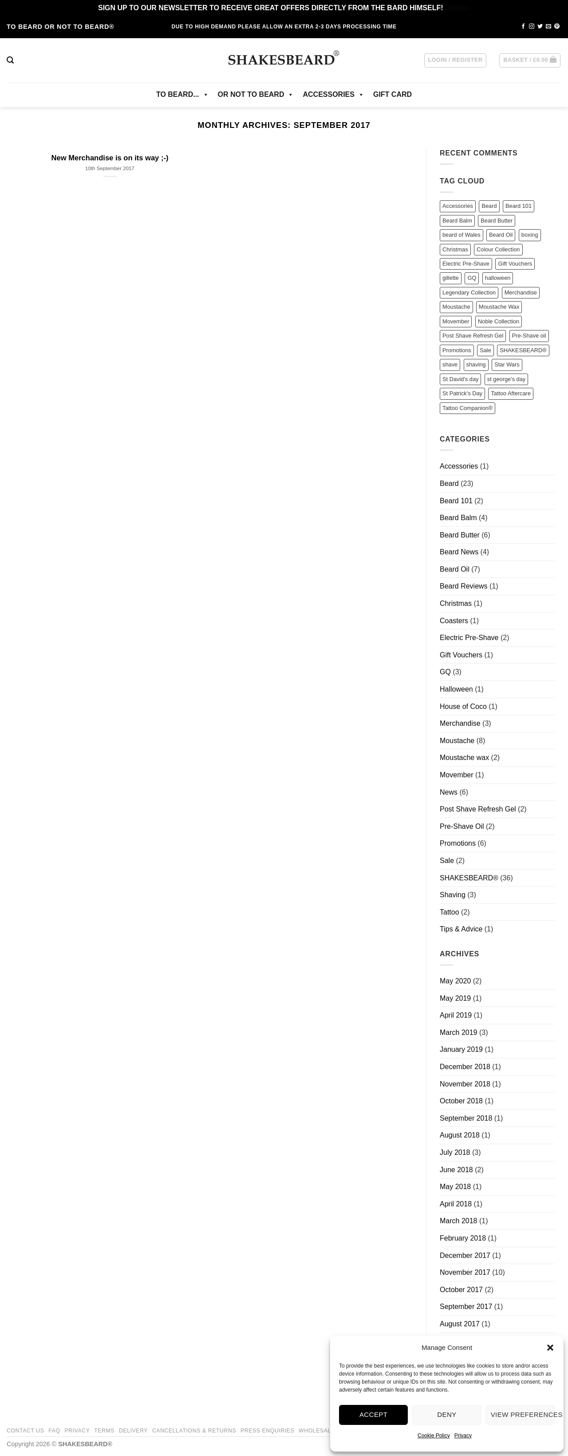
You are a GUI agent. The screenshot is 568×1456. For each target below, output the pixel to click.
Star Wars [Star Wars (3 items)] (506, 364)
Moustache (457, 740)
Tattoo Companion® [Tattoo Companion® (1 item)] (467, 408)
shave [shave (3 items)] (450, 364)
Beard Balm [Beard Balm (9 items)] (457, 220)
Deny (446, 1414)
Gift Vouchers (461, 655)
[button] (550, 1347)
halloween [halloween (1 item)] (498, 277)
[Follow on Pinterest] (557, 27)
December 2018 (465, 1066)
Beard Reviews (464, 586)
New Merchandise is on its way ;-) (110, 158)
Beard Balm (458, 517)
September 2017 (466, 1306)
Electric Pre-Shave (469, 637)
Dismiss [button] (457, 8)
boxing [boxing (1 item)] (529, 234)
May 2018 (455, 1186)
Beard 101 (456, 501)
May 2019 (455, 998)
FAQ (54, 1431)
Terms (104, 1431)
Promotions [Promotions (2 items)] (456, 350)
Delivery (133, 1431)
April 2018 (456, 1204)
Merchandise (460, 723)
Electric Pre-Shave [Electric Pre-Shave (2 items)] (465, 263)
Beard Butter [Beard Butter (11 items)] (497, 220)
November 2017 (465, 1272)
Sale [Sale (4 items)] (485, 350)
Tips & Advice (461, 929)
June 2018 (456, 1170)
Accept (373, 1414)
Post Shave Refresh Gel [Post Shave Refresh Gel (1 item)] (472, 335)
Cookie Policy (434, 1435)
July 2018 (455, 1152)
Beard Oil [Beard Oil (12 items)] (501, 234)
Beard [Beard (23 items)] (489, 206)
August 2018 (460, 1135)
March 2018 (458, 1221)
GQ (445, 672)
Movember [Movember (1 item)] (455, 321)
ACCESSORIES (333, 95)
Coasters (454, 621)
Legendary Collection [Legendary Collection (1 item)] (469, 292)
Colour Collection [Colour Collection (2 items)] (498, 249)
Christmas (456, 603)
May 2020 (455, 981)
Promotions (458, 843)
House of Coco (463, 706)
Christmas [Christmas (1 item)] (455, 249)
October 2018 (461, 1101)
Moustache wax (464, 757)
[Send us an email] (548, 27)
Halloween (456, 689)
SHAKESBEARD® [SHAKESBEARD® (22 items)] (523, 350)
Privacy (463, 1435)
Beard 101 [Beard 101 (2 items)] (518, 206)
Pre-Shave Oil (462, 826)
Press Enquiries (267, 1431)
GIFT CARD (392, 94)
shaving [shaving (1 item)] (476, 364)
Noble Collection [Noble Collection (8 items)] (498, 321)
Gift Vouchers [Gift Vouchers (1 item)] (515, 263)
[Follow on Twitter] (540, 27)
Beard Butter (460, 535)
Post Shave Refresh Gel (478, 809)
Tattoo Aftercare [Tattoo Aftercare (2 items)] (511, 393)
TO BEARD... (182, 95)
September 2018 (466, 1118)
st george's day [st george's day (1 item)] (506, 379)
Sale (447, 860)
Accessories (459, 466)
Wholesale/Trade (327, 1431)
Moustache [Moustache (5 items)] (456, 306)
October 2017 (461, 1289)
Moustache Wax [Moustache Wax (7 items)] (499, 306)
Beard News (459, 552)
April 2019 (456, 1015)
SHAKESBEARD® (469, 878)
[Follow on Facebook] (523, 27)
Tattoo (449, 912)
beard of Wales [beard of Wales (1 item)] (461, 234)
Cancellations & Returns (194, 1431)
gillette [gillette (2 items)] (450, 277)
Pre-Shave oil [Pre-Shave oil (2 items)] (529, 335)
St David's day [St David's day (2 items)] (460, 379)
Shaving (452, 895)
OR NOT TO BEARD (256, 95)
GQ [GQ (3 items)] (471, 277)
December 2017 (465, 1255)
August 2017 (460, 1324)
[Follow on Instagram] (531, 27)
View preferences (523, 1414)
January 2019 (461, 1049)
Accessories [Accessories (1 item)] (457, 206)
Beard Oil (454, 569)
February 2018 (463, 1238)
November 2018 (465, 1084)
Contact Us (25, 1431)
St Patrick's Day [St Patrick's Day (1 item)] (462, 393)
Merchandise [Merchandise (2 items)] (521, 292)
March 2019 (458, 1032)
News (449, 792)
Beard (449, 483)
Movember (456, 775)
